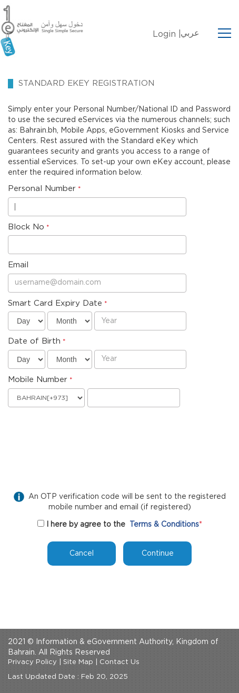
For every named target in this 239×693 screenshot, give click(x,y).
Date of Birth (34, 341)
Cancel (81, 553)
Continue (158, 553)
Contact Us (119, 662)
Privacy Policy (32, 662)
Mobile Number (37, 380)
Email (18, 265)
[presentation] (88, 433)
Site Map (78, 662)
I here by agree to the (85, 524)
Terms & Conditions (164, 524)
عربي (190, 33)
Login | (167, 34)
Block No (26, 227)
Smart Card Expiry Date (55, 303)
